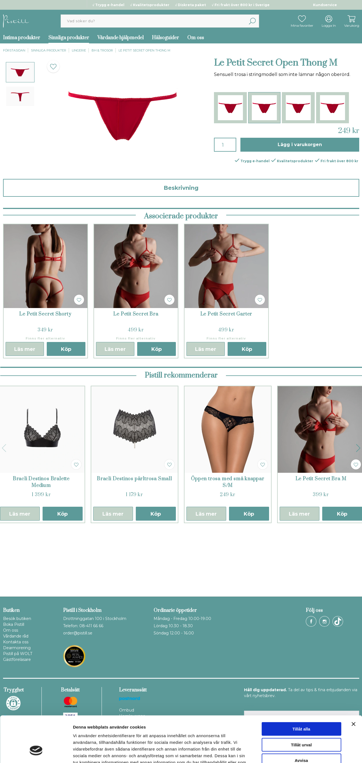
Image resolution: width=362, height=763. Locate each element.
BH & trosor (102, 50)
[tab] (20, 72)
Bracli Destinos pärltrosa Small (134, 543)
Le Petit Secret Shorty (45, 379)
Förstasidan (14, 50)
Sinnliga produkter (68, 38)
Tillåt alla (301, 689)
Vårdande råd (15, 636)
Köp (66, 414)
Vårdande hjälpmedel (120, 38)
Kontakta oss (15, 641)
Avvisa (301, 720)
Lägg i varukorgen (300, 144)
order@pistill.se (77, 633)
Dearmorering (17, 647)
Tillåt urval (301, 705)
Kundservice (325, 5)
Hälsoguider (165, 38)
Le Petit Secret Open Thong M (144, 50)
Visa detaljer (302, 752)
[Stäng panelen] (353, 684)
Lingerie (79, 50)
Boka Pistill (13, 624)
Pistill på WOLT (17, 653)
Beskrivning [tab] (181, 187)
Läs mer (24, 414)
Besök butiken (17, 618)
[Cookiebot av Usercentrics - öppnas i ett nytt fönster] (36, 752)
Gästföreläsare (17, 659)
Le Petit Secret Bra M (320, 543)
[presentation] (20, 72)
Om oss (195, 38)
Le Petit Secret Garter (226, 379)
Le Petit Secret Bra (135, 379)
